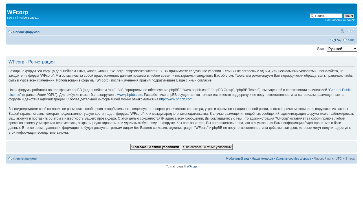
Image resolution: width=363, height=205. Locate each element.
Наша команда (262, 158)
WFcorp (192, 166)
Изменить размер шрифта (350, 30)
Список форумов (26, 32)
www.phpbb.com (129, 95)
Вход (351, 39)
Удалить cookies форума (293, 158)
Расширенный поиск (340, 20)
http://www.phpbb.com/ (176, 99)
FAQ (338, 39)
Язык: (321, 48)
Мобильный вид (342, 30)
